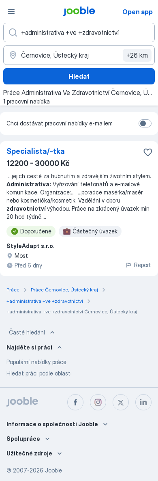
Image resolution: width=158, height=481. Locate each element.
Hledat (79, 76)
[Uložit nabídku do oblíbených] (148, 152)
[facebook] (75, 402)
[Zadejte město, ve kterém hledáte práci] (79, 55)
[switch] (145, 123)
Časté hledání (32, 332)
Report (138, 264)
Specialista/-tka (35, 151)
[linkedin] (143, 402)
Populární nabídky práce (36, 361)
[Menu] (11, 11)
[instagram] (98, 402)
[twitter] (121, 402)
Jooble (53, 470)
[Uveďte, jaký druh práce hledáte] (79, 32)
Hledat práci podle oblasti (39, 373)
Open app (137, 12)
